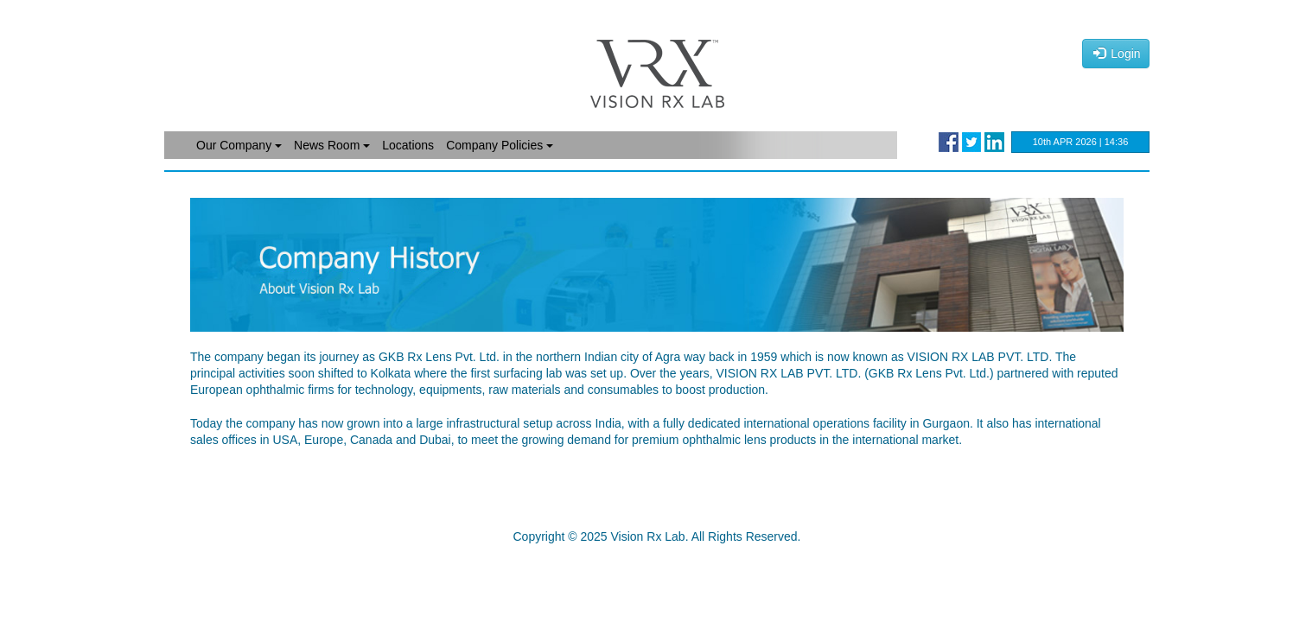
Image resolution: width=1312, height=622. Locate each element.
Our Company (239, 145)
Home (181, 145)
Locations (408, 145)
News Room (332, 145)
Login (1117, 53)
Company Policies (499, 145)
